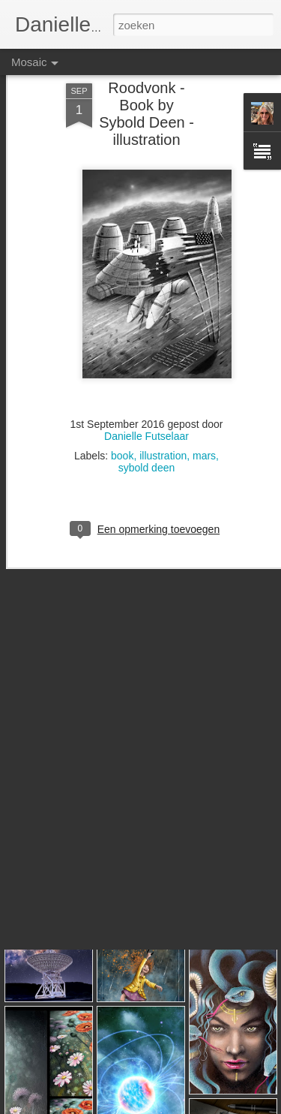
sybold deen (146, 430)
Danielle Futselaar (146, 399)
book (122, 418)
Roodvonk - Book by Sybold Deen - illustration (146, 76)
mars (204, 418)
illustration (163, 418)
